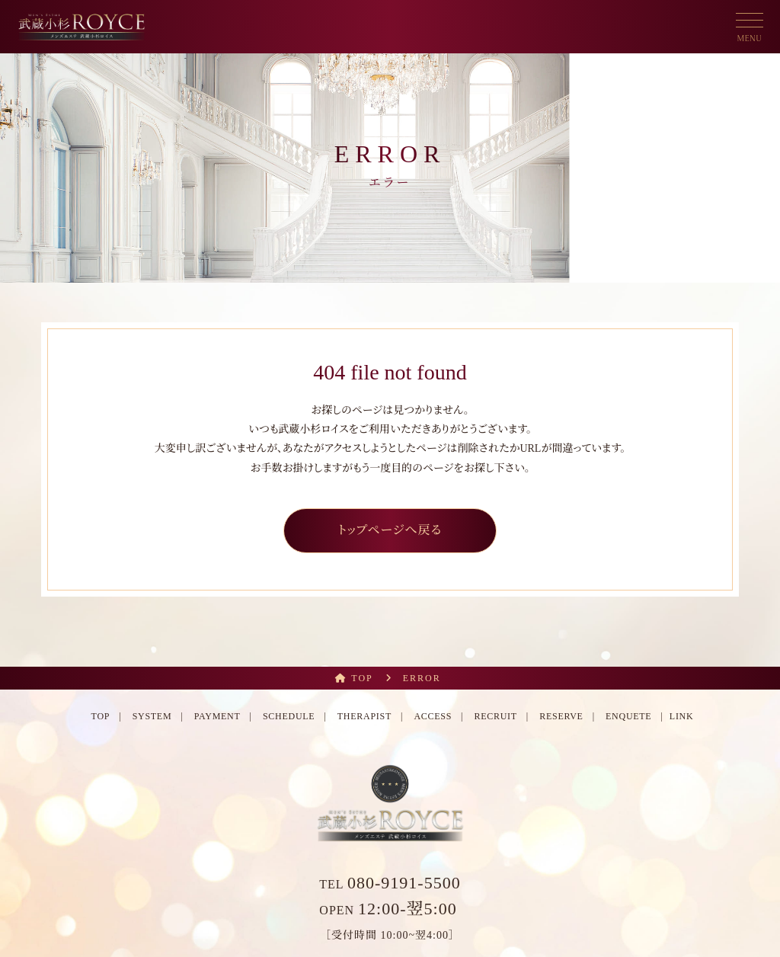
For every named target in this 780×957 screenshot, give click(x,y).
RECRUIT (495, 716)
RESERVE (561, 716)
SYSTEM (152, 716)
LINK (682, 716)
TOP (100, 716)
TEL (389, 884)
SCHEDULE (289, 716)
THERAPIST (364, 716)
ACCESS (433, 716)
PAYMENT (217, 716)
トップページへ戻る (390, 529)
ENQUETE (628, 716)
